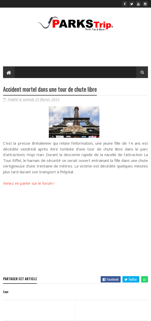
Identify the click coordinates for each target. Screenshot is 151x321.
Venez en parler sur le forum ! (28, 183)
